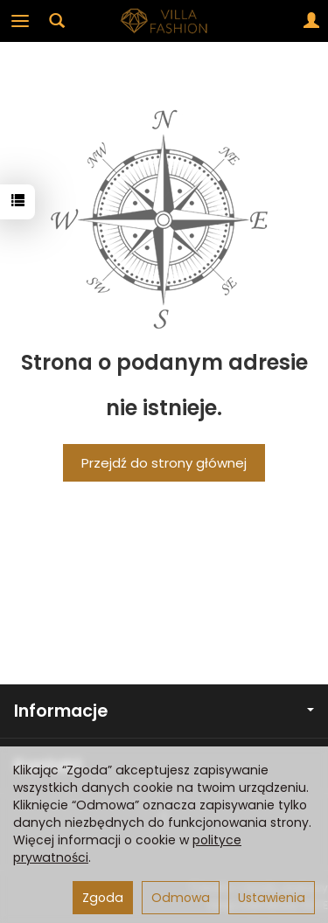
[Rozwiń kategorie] (20, 21)
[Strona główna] (164, 21)
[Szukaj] (56, 21)
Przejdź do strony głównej (164, 463)
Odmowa (180, 897)
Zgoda (102, 897)
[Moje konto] (311, 21)
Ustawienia (271, 897)
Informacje (164, 711)
